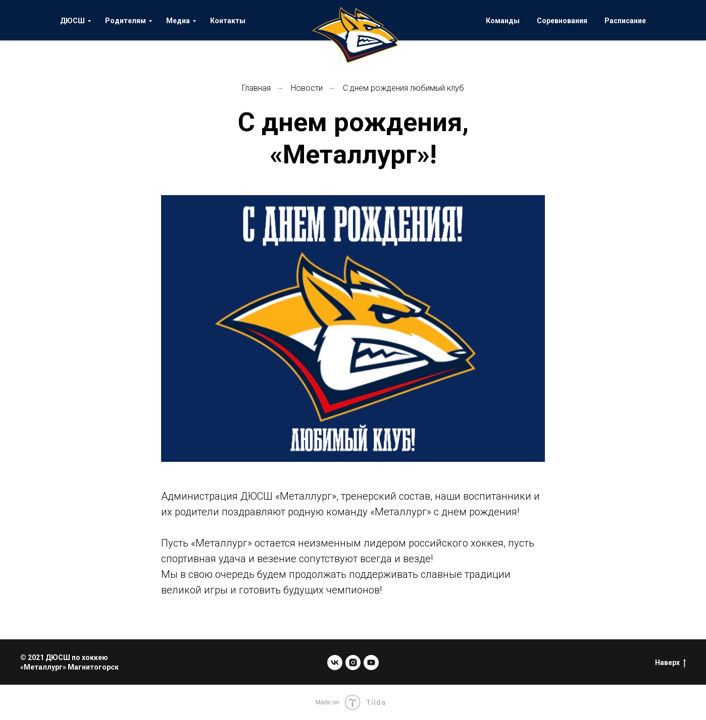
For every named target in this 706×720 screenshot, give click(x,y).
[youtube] (371, 662)
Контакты (227, 21)
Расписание (625, 21)
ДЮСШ (72, 21)
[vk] (334, 662)
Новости (307, 88)
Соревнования (562, 21)
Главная (256, 88)
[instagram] (353, 662)
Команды (503, 21)
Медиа (178, 21)
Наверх (670, 663)
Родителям (125, 21)
